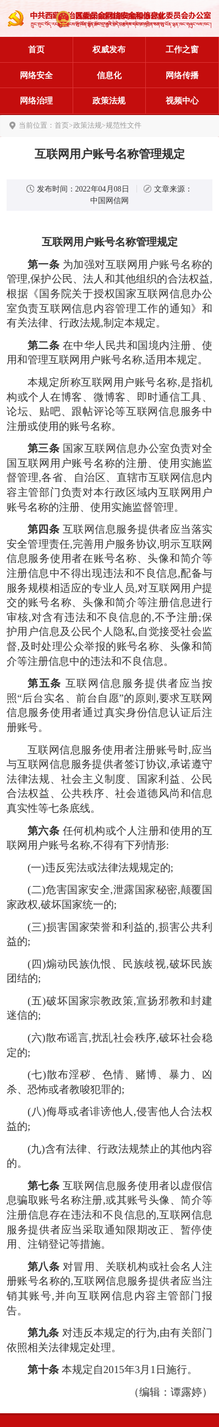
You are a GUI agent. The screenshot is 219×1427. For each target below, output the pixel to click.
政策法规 (108, 100)
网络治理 (36, 100)
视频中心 (182, 100)
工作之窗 (182, 49)
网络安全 (36, 75)
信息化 (109, 75)
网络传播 (182, 75)
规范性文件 (123, 125)
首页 (36, 49)
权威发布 (108, 49)
